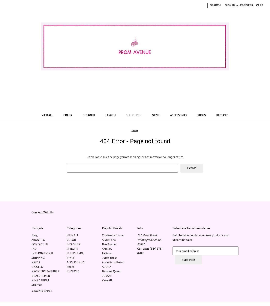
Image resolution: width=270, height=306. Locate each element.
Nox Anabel (109, 244)
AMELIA (107, 249)
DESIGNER (90, 115)
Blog (35, 235)
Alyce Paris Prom (113, 262)
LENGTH (112, 115)
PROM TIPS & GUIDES (45, 271)
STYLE (158, 115)
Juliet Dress (109, 258)
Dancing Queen (111, 271)
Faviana (107, 253)
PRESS (36, 262)
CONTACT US (40, 244)
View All (107, 280)
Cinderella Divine (113, 235)
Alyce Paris (109, 240)
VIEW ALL (49, 115)
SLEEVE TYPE (136, 115)
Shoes (203, 115)
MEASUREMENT (42, 276)
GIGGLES (37, 267)
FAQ (34, 249)
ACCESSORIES (180, 115)
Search (215, 5)
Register (246, 5)
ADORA (106, 267)
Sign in (230, 5)
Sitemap (37, 285)
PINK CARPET (41, 280)
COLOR (69, 115)
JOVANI (107, 276)
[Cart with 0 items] (260, 5)
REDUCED (222, 115)
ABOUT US (38, 240)
